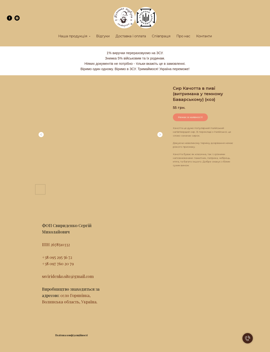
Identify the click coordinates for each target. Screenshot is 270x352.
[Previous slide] (41, 134)
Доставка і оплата (131, 36)
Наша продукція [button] (73, 36)
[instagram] (17, 19)
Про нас (183, 36)
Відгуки (103, 36)
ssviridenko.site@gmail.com (68, 276)
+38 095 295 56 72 (57, 257)
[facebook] (9, 19)
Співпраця (161, 36)
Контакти (204, 36)
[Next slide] (160, 134)
